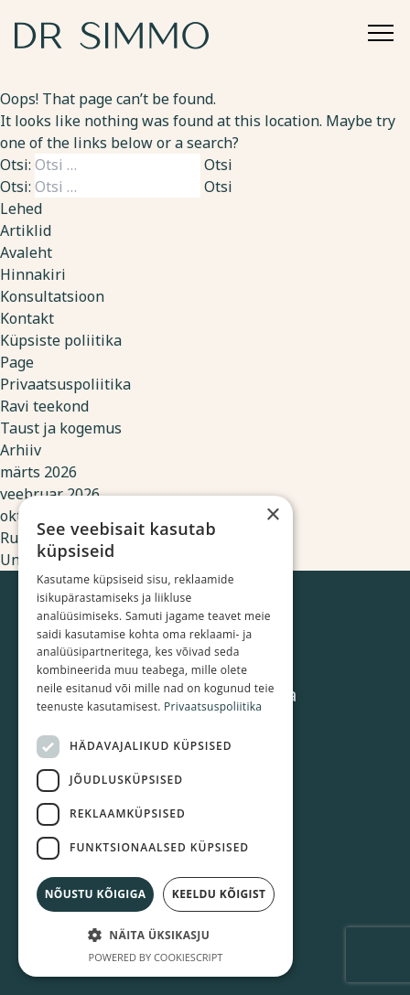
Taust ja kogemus (61, 428)
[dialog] (155, 736)
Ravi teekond (44, 406)
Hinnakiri (33, 274)
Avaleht (26, 252)
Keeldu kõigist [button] (219, 894)
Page (17, 362)
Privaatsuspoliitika (65, 384)
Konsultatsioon (52, 296)
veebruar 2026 (50, 494)
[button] (156, 935)
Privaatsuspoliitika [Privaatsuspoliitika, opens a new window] (213, 706)
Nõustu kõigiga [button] (95, 894)
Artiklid (25, 230)
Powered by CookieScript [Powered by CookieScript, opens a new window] (156, 957)
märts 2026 (38, 472)
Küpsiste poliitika (61, 340)
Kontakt (27, 318)
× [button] (272, 515)
